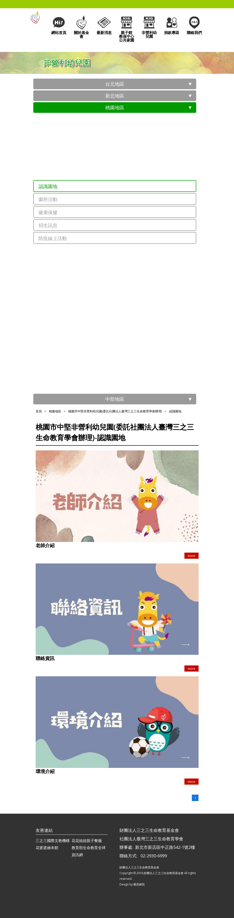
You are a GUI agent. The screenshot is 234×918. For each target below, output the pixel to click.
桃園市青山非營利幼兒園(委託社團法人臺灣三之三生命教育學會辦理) (126, 157)
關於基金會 (81, 26)
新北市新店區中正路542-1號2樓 (165, 847)
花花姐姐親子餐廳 (87, 840)
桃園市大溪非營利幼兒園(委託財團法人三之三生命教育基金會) (122, 385)
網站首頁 (58, 24)
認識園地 (47, 186)
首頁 (39, 411)
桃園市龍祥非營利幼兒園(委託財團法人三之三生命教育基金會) (122, 302)
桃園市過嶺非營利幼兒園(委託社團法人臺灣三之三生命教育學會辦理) (126, 370)
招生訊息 (47, 225)
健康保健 (47, 212)
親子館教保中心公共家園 (126, 28)
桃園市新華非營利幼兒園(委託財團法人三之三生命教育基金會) (122, 319)
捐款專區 (171, 24)
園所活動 (47, 199)
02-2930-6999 (153, 856)
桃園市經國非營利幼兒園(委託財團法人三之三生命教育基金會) (122, 335)
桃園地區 (114, 107)
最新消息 (104, 24)
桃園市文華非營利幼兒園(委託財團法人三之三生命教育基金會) (122, 286)
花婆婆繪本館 (47, 847)
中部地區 (114, 399)
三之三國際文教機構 (53, 840)
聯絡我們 (194, 24)
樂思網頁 (139, 884)
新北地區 (114, 96)
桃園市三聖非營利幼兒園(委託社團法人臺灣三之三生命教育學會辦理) (126, 255)
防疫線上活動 (52, 238)
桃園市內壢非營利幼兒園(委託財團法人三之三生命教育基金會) (122, 352)
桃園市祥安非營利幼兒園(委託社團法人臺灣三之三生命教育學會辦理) (126, 140)
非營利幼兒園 (149, 26)
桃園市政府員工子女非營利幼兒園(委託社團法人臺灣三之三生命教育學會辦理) (126, 123)
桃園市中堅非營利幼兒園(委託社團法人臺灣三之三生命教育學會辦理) (126, 173)
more (191, 556)
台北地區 (114, 84)
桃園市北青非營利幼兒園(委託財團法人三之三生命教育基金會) (122, 269)
